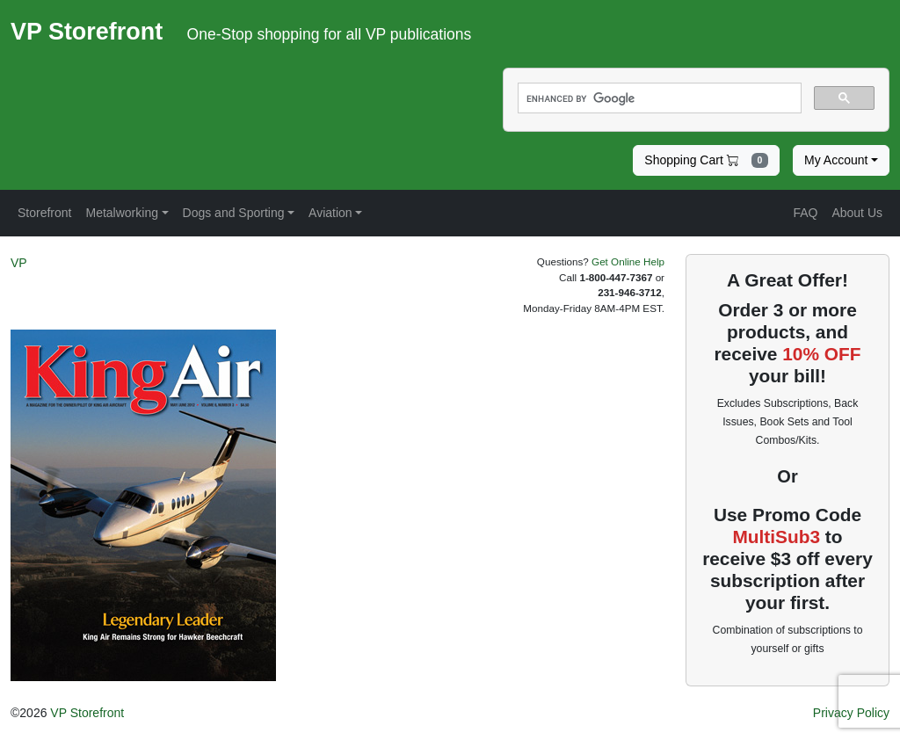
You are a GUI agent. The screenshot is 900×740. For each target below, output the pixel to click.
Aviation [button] (330, 213)
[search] (657, 98)
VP (19, 263)
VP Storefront (87, 713)
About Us (856, 213)
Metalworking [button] (121, 213)
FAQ (805, 213)
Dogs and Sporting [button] (234, 213)
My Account (835, 160)
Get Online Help (628, 261)
